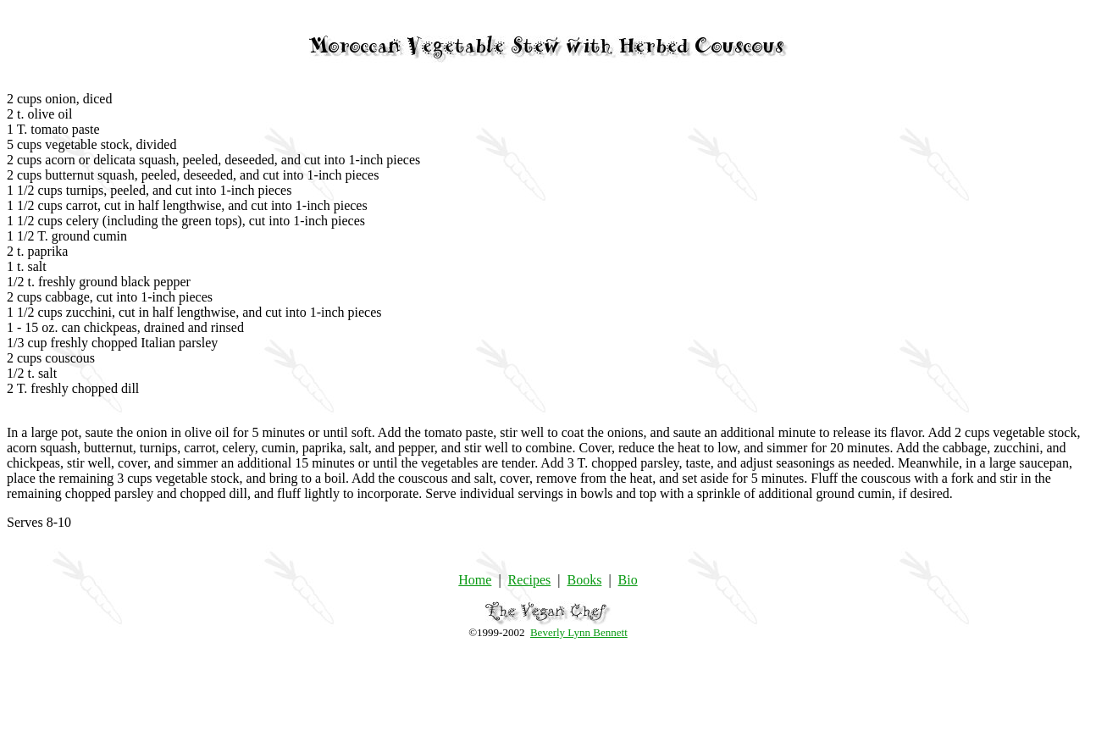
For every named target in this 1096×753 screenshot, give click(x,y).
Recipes (529, 580)
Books (584, 580)
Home (474, 580)
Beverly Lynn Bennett (579, 632)
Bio (628, 580)
